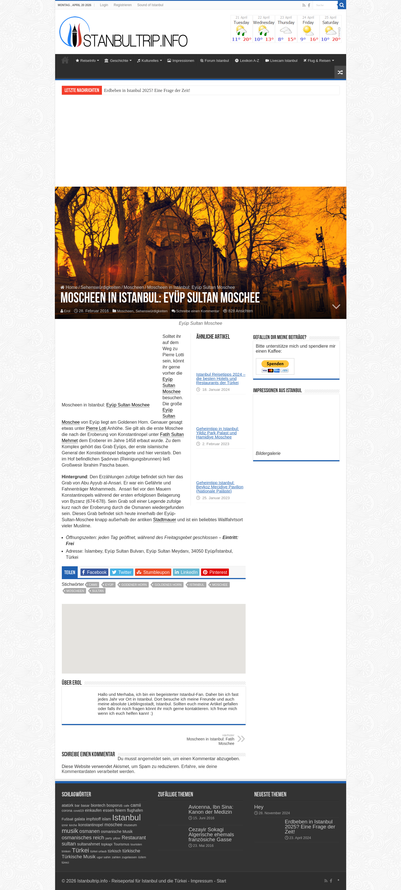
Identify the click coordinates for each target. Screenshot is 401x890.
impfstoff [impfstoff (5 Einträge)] (93, 819)
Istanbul (197, 584)
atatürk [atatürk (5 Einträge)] (68, 805)
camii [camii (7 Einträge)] (136, 805)
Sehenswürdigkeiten (100, 287)
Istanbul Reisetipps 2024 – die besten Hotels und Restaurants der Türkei (221, 378)
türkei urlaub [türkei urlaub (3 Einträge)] (98, 851)
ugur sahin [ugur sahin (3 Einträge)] (104, 857)
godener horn (134, 584)
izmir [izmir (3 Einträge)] (65, 825)
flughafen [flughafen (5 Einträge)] (135, 810)
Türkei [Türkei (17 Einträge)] (80, 850)
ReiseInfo (86, 60)
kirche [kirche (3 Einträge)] (73, 825)
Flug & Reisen (317, 60)
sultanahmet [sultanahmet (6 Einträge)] (88, 844)
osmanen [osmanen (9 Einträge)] (89, 831)
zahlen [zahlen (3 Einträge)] (116, 857)
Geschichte (116, 60)
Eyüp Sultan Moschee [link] (128, 405)
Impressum (202, 881)
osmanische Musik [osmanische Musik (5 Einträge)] (117, 831)
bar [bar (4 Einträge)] (77, 806)
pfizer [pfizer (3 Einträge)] (117, 838)
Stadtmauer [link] (164, 519)
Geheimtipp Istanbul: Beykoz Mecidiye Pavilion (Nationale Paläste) (219, 486)
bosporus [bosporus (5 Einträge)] (115, 805)
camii (93, 584)
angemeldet (149, 758)
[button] (153, 642)
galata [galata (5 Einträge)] (79, 819)
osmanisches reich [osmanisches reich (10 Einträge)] (83, 837)
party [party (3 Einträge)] (108, 838)
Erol (67, 311)
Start (221, 881)
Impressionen (180, 60)
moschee (220, 584)
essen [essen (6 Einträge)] (108, 810)
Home (65, 60)
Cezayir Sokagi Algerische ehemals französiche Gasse (211, 834)
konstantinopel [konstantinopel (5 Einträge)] (90, 825)
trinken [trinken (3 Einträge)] (66, 851)
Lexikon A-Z (247, 60)
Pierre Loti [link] (96, 428)
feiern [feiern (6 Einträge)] (120, 810)
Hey (258, 807)
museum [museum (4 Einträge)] (130, 825)
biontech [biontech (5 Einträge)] (98, 805)
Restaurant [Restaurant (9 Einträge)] (134, 837)
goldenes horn (168, 584)
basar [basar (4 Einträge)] (85, 806)
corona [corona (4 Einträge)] (67, 811)
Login (104, 5)
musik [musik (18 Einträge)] (70, 830)
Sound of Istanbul (150, 5)
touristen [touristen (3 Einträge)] (136, 844)
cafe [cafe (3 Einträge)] (126, 805)
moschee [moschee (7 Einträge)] (113, 824)
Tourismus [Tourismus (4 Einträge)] (121, 844)
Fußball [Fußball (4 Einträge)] (67, 819)
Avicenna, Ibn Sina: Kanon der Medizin (211, 809)
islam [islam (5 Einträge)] (106, 819)
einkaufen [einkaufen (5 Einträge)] (93, 810)
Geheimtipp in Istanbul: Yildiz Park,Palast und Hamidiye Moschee (217, 432)
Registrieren (123, 5)
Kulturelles (147, 60)
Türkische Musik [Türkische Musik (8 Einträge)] (79, 856)
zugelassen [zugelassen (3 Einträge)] (129, 857)
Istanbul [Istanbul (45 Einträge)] (126, 817)
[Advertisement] (200, 141)
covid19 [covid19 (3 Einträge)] (79, 810)
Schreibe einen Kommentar (205, 311)
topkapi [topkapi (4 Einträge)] (106, 844)
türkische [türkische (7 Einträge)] (131, 850)
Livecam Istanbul (281, 60)
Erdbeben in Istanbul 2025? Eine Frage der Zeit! (147, 90)
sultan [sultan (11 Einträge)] (69, 844)
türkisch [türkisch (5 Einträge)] (114, 851)
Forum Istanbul (214, 60)
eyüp (109, 584)
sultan (98, 590)
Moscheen (134, 287)
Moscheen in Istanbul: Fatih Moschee (205, 739)
